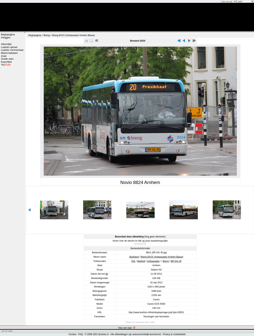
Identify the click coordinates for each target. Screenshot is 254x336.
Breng (47, 35)
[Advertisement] (12, 126)
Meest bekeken (9, 53)
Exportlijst (6, 61)
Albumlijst (6, 44)
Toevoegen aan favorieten (156, 316)
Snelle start (7, 58)
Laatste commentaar (12, 50)
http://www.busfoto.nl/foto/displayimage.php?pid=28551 (156, 312)
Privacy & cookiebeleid (174, 334)
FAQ (80, 334)
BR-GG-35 (176, 261)
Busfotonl (134, 257)
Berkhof (141, 261)
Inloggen (6, 37)
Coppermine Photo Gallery (145, 322)
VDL (133, 261)
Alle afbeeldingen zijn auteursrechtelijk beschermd (136, 334)
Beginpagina (8, 34)
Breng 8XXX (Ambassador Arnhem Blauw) (73, 35)
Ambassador (153, 261)
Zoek (3, 56)
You (6, 64)
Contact (72, 334)
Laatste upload (9, 47)
